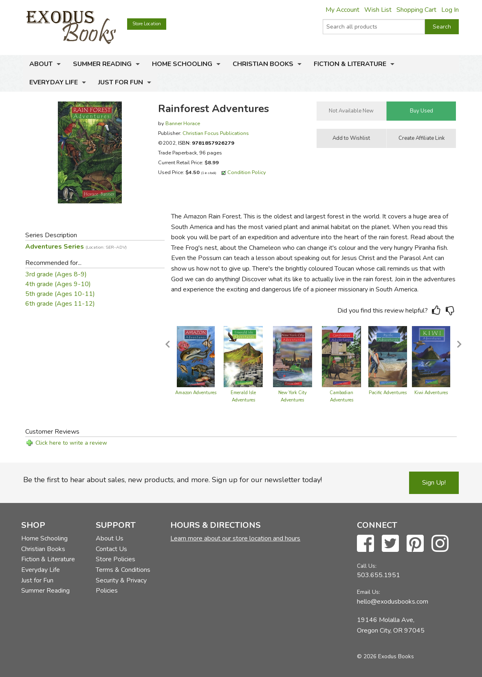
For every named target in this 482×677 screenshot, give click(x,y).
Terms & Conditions (123, 569)
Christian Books (263, 64)
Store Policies (115, 559)
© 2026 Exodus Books (385, 656)
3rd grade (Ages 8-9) (56, 274)
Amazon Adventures (195, 393)
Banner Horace (182, 123)
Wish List (378, 9)
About (41, 64)
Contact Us (111, 549)
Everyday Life (53, 82)
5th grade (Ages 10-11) (60, 293)
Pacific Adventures (388, 393)
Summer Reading (102, 64)
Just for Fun (120, 82)
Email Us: (368, 592)
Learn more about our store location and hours (235, 538)
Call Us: (366, 566)
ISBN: (206, 142)
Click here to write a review (71, 443)
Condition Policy (246, 172)
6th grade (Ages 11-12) (60, 303)
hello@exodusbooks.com (392, 601)
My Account (342, 9)
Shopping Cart (416, 9)
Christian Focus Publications (216, 133)
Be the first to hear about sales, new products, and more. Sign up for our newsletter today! (172, 480)
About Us (109, 538)
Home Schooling (182, 64)
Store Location (146, 24)
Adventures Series (76, 246)
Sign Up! (434, 482)
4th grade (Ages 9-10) (58, 284)
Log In (450, 9)
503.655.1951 (378, 575)
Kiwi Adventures (431, 393)
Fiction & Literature (350, 64)
